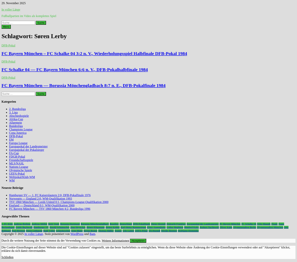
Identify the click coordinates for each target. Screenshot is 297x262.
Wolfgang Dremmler (188, 230)
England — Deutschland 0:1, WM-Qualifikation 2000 (41, 205)
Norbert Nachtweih (209, 227)
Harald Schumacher (59, 227)
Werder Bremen (169, 230)
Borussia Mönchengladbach (95, 223)
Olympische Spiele (20, 170)
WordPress (77, 234)
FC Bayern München (230, 223)
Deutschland (126, 223)
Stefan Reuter (90, 230)
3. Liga (13, 112)
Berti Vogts (53, 223)
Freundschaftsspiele (21, 160)
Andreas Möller (39, 223)
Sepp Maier (77, 230)
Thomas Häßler (106, 230)
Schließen (7, 257)
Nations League (18, 166)
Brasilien (114, 223)
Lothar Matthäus (174, 227)
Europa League (18, 143)
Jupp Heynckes (78, 227)
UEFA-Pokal (17, 173)
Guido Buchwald (24, 227)
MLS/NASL (16, 163)
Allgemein (15, 122)
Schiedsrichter (63, 230)
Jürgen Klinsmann (95, 227)
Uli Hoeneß (154, 230)
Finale (274, 223)
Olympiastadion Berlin (244, 227)
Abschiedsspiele (19, 115)
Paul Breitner (18, 230)
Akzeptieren (138, 240)
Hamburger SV (41, 227)
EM (11, 139)
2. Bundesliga (17, 109)
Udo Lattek (128, 230)
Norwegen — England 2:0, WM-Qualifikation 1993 (40, 198)
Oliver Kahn (226, 227)
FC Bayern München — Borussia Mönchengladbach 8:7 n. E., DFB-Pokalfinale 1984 (84, 85)
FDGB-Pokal (17, 156)
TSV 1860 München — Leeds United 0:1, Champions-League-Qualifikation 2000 (59, 202)
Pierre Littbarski (34, 230)
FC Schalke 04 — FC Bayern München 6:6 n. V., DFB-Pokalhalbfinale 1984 (75, 69)
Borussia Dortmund (70, 223)
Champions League (21, 129)
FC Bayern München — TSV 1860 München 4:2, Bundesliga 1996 (49, 208)
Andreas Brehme (22, 223)
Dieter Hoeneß (158, 223)
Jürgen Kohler (113, 227)
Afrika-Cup (16, 119)
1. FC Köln (7, 223)
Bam (92, 234)
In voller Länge (11, 9)
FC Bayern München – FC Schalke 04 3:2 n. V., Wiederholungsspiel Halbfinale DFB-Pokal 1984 (94, 53)
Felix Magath (263, 223)
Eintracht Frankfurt (176, 223)
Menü (6, 26)
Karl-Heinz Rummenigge (133, 227)
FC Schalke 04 (248, 223)
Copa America (18, 132)
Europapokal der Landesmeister (28, 146)
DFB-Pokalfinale (141, 223)
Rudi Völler (49, 230)
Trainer (118, 230)
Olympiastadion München (270, 227)
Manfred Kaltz (191, 227)
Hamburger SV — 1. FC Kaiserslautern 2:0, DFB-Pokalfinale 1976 (50, 195)
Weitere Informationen (115, 240)
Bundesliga (16, 126)
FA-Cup (14, 153)
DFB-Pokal (8, 45)
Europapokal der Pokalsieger (26, 149)
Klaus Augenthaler (156, 227)
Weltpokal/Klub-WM (22, 177)
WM (12, 180)
